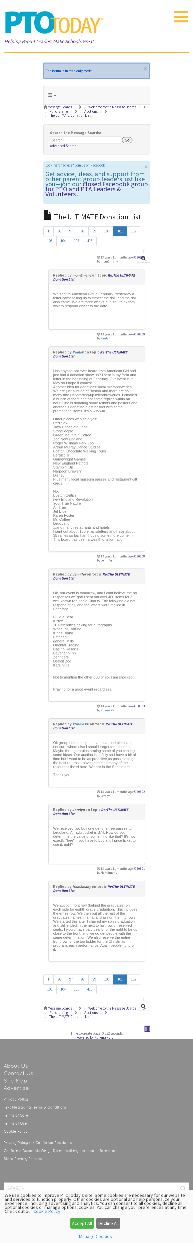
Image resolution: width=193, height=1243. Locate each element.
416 (89, 240)
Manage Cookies (95, 1236)
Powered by (85, 1037)
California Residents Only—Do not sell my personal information (61, 1151)
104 (63, 240)
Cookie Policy (16, 1131)
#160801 (139, 869)
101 (120, 231)
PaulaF (105, 338)
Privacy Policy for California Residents (38, 1143)
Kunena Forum (105, 1037)
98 (82, 231)
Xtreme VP (107, 710)
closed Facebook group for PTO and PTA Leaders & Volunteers (96, 189)
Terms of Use (15, 1123)
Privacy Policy (16, 1099)
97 (71, 231)
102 (133, 231)
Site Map (15, 1080)
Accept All (82, 1223)
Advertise (16, 1088)
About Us (16, 1066)
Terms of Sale (16, 1115)
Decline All (108, 1223)
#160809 (139, 334)
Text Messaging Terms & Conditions (35, 1107)
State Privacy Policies (23, 1159)
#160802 (139, 792)
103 (49, 240)
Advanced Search (63, 145)
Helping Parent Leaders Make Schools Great (49, 41)
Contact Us (18, 1073)
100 (106, 231)
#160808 (139, 556)
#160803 (139, 706)
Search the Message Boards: (75, 133)
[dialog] (96, 1216)
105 (76, 240)
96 (59, 231)
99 (94, 231)
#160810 (139, 257)
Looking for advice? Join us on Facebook (75, 165)
